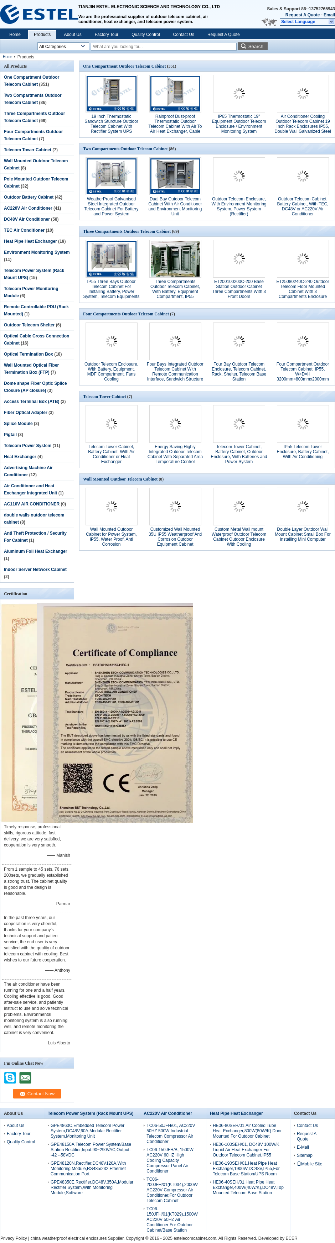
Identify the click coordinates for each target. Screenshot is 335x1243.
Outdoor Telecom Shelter (29, 324)
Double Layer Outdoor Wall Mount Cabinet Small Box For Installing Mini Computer (303, 534)
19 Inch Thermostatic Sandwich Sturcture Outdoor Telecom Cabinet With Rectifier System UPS (111, 124)
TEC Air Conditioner (24, 230)
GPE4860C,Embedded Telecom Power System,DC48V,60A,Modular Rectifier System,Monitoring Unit (87, 1131)
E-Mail (303, 1147)
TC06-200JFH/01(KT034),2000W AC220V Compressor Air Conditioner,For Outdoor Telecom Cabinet (171, 1190)
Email (329, 14)
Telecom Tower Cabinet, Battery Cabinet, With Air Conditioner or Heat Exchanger (111, 454)
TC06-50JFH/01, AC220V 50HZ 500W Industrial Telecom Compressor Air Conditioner (170, 1133)
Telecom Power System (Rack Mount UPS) (91, 1113)
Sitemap (305, 1155)
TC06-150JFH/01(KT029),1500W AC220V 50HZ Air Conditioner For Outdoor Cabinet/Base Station (171, 1219)
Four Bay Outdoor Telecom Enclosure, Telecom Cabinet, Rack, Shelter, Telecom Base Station (239, 372)
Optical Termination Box (28, 354)
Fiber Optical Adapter (25, 412)
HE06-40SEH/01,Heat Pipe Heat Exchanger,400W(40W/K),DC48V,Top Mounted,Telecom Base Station (248, 1187)
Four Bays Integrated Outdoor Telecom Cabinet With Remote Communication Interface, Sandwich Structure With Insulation (175, 374)
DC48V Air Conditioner (27, 219)
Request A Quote (302, 14)
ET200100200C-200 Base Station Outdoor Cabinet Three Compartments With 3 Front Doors (239, 289)
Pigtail (10, 434)
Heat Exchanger (20, 456)
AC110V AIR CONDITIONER (32, 504)
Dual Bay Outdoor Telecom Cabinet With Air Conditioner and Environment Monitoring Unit (175, 206)
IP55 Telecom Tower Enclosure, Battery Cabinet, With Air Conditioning (303, 451)
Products (42, 34)
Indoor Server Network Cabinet (35, 569)
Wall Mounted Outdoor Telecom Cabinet (120, 479)
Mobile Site (309, 1163)
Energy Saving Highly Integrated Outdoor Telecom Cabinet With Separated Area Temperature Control (175, 454)
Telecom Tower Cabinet (27, 149)
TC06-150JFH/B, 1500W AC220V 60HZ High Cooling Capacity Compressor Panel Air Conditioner (169, 1160)
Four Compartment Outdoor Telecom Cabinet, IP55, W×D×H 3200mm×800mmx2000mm (303, 372)
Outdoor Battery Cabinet (28, 197)
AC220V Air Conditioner (28, 208)
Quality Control (146, 34)
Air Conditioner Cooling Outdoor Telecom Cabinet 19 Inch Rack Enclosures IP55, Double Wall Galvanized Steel (302, 124)
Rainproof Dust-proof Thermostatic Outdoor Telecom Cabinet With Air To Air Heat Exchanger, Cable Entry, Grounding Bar (175, 126)
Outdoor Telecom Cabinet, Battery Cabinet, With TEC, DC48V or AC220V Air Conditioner (303, 206)
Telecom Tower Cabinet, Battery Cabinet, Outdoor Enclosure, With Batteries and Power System (239, 454)
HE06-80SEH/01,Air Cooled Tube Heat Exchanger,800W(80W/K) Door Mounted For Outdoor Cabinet (247, 1131)
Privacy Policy (13, 1238)
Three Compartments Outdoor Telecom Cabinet (127, 231)
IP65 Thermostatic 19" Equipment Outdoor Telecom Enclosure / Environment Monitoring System (239, 124)
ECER (291, 1238)
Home (15, 34)
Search (255, 46)
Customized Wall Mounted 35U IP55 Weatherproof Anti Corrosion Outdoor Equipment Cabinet (175, 537)
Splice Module (18, 423)
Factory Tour (106, 34)
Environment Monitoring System (37, 252)
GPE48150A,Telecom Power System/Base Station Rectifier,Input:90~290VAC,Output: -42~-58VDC (91, 1150)
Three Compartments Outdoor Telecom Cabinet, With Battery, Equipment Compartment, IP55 (175, 289)
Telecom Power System (27, 445)
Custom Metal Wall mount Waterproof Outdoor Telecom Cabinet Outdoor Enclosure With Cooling (239, 537)
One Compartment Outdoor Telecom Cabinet (124, 66)
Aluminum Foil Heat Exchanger (35, 551)
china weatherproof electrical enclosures (68, 1238)
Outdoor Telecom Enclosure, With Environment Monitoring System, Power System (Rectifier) (238, 206)
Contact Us (183, 34)
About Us (72, 34)
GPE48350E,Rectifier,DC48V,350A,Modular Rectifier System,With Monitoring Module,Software (92, 1187)
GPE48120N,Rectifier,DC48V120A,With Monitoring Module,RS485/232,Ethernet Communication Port (88, 1168)
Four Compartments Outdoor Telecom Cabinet (126, 313)
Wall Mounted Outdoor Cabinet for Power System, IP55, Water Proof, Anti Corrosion (111, 537)
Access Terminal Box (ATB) (32, 401)
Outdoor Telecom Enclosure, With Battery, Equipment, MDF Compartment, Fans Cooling (111, 372)
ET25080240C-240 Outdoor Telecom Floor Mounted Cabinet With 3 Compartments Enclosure (302, 289)
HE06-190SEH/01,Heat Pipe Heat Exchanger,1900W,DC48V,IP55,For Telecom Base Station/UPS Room (246, 1168)
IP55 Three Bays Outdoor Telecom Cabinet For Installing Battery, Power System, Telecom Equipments (111, 289)
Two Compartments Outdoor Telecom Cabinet (125, 148)
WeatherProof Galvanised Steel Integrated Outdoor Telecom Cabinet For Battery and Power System (111, 206)
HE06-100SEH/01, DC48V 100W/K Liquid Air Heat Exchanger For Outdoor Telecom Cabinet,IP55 (246, 1150)
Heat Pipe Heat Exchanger (30, 241)
